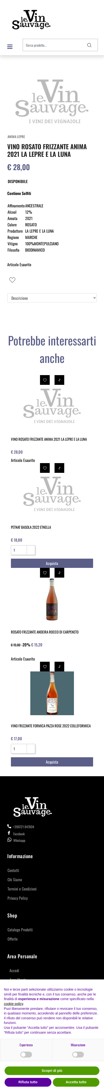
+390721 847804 (20, 826)
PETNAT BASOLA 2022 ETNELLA (31, 527)
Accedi (14, 970)
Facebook (16, 833)
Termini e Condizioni (22, 889)
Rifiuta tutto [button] (28, 1082)
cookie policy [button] (13, 1004)
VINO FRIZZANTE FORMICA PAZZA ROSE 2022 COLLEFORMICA (51, 725)
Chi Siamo (15, 879)
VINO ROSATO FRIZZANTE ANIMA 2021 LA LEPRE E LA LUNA (49, 439)
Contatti (13, 870)
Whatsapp (19, 840)
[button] (89, 45)
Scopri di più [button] (52, 1071)
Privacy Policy (18, 898)
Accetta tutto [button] (76, 1082)
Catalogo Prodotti (20, 930)
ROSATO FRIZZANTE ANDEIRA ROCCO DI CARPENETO (45, 631)
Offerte (13, 939)
